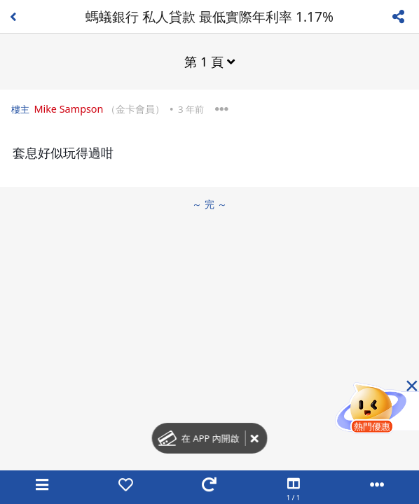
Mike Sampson (68, 108)
